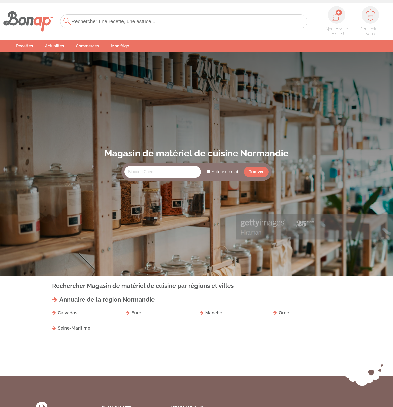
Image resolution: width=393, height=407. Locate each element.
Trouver (256, 172)
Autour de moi (225, 171)
